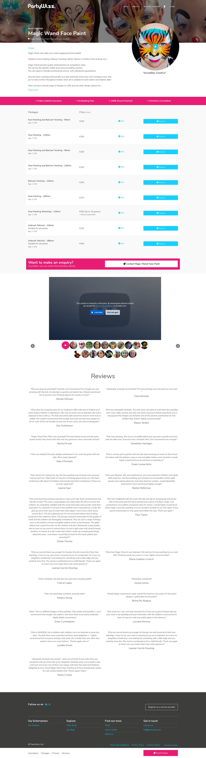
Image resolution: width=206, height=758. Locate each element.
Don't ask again (112, 312)
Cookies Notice (153, 745)
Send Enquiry (160, 753)
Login (172, 7)
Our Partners (33, 725)
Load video (98, 312)
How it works (111, 729)
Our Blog (71, 729)
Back (31, 48)
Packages (45, 753)
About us (109, 734)
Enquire (160, 121)
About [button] (136, 7)
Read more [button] (33, 90)
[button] (164, 6)
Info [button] (121, 121)
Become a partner (151, 7)
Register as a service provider (161, 707)
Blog (126, 7)
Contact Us (148, 725)
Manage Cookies (171, 745)
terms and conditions (104, 306)
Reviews (66, 753)
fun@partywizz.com (152, 729)
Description (33, 753)
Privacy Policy (138, 745)
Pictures (55, 753)
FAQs (107, 725)
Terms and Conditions (119, 745)
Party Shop (72, 725)
